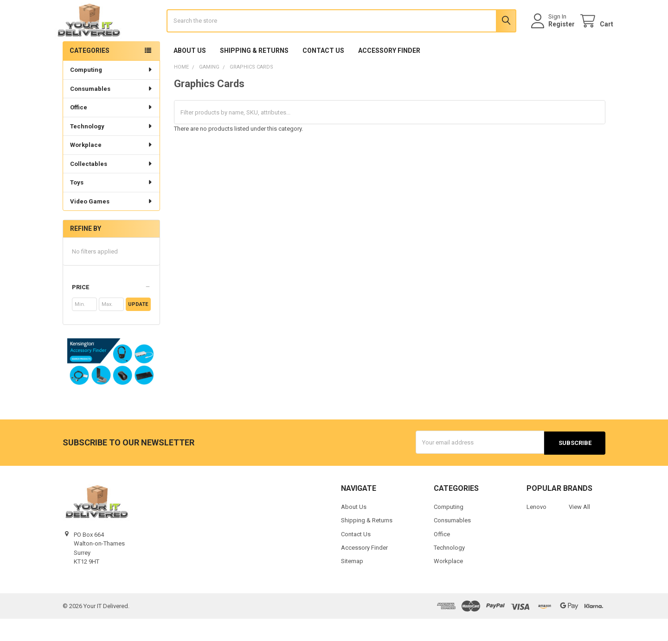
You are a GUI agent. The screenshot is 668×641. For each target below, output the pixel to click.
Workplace (111, 167)
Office (111, 130)
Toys (111, 205)
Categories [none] (89, 73)
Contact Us (323, 73)
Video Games (111, 224)
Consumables (111, 111)
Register (553, 35)
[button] (111, 310)
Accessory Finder (389, 73)
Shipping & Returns (254, 73)
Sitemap (352, 583)
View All (579, 529)
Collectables (111, 186)
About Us (189, 73)
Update (138, 327)
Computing (111, 92)
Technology (111, 149)
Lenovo (536, 529)
